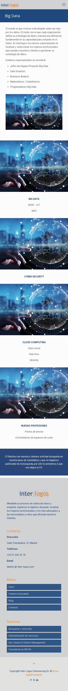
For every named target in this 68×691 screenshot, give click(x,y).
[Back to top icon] (34, 663)
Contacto (13, 607)
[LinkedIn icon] (37, 680)
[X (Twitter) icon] (34, 680)
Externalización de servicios (23, 635)
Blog (10, 600)
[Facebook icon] (31, 680)
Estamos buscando (18, 593)
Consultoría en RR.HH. (20, 649)
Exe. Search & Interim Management (26, 642)
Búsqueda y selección (20, 628)
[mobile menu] (63, 4)
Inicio (11, 586)
